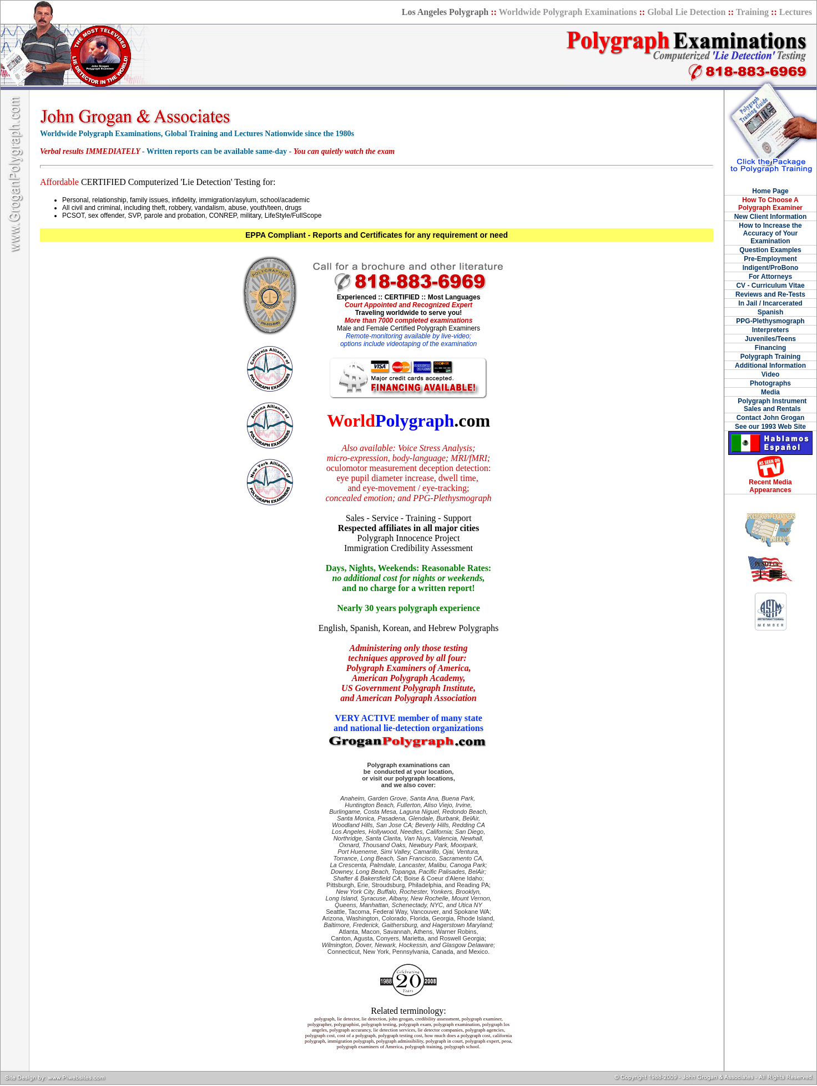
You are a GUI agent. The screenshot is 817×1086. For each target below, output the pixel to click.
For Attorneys (770, 277)
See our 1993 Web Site (770, 427)
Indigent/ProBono (771, 268)
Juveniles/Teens (770, 339)
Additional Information (770, 365)
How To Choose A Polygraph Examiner (770, 204)
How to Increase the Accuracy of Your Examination (770, 233)
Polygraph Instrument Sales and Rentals (770, 405)
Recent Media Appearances (770, 486)
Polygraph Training (770, 357)
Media (770, 392)
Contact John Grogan (771, 418)
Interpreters (770, 330)
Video (770, 374)
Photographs (770, 383)
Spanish (771, 312)
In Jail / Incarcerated (770, 303)
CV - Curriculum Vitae (770, 285)
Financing (770, 348)
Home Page (770, 191)
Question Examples (770, 250)
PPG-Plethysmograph (770, 321)
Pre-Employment (770, 259)
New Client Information (770, 217)
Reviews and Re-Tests (770, 294)
